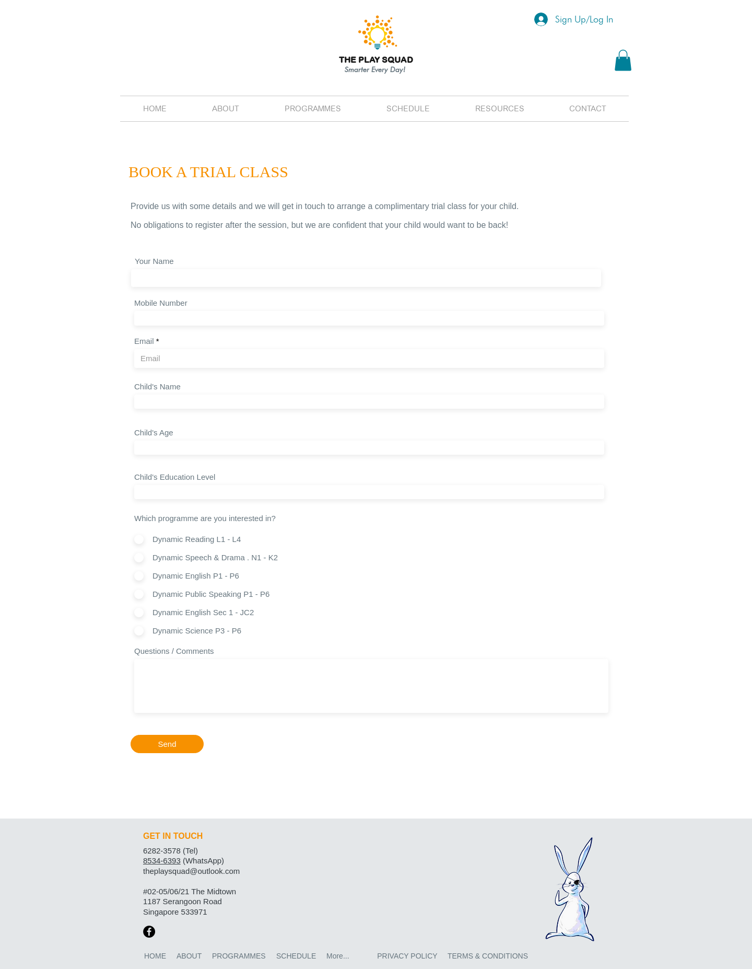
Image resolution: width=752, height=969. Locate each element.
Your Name (154, 261)
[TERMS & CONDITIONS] (488, 956)
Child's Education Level (174, 477)
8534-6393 (162, 860)
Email (144, 341)
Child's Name (157, 386)
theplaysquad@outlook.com (191, 871)
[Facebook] (149, 932)
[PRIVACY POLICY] (407, 956)
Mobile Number (160, 303)
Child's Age (153, 432)
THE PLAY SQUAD (376, 59)
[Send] (167, 744)
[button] (623, 60)
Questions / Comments (174, 651)
